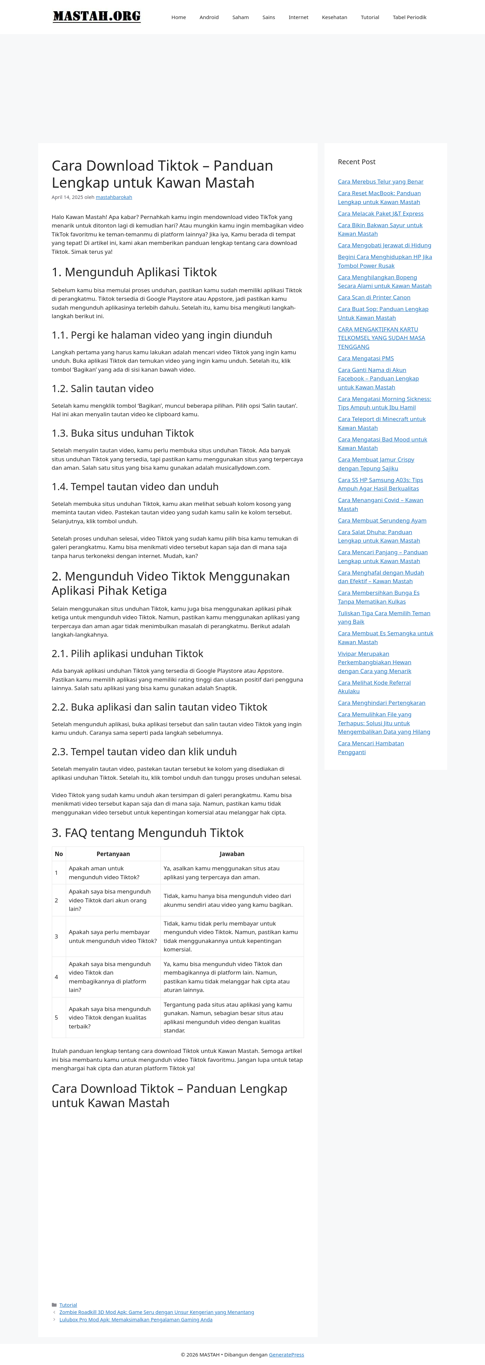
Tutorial (370, 17)
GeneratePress (286, 1354)
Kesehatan (334, 17)
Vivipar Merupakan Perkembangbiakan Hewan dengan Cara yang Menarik (375, 662)
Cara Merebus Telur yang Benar (381, 181)
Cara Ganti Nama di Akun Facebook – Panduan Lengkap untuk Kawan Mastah (378, 378)
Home (178, 17)
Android (209, 17)
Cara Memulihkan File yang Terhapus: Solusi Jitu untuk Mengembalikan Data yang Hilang (384, 722)
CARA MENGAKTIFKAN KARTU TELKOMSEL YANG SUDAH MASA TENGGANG (381, 338)
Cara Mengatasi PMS (366, 358)
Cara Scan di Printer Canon (374, 297)
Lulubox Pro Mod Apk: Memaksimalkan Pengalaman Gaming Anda (136, 1319)
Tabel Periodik (410, 17)
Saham (240, 17)
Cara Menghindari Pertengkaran (382, 703)
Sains (268, 17)
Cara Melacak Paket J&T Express (381, 213)
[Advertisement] (242, 85)
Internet (298, 17)
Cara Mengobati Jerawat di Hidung (384, 245)
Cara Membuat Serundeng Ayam (382, 520)
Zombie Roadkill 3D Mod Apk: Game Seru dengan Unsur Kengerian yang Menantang (157, 1312)
